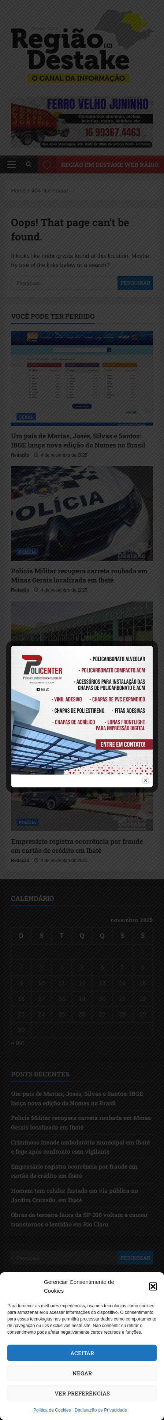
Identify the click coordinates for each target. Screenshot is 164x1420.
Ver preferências (82, 1393)
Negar (82, 1373)
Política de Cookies (52, 1410)
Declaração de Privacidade (101, 1410)
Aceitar (82, 1353)
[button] (153, 1286)
